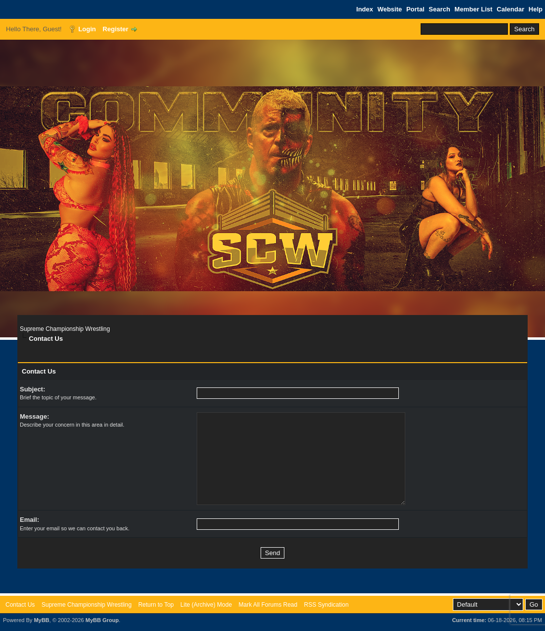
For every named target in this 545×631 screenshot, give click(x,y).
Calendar (511, 9)
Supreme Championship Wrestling (65, 328)
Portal (415, 9)
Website (390, 9)
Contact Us (20, 604)
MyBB (41, 620)
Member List (473, 9)
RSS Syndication (326, 604)
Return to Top (156, 604)
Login (87, 29)
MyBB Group (101, 620)
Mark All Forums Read (267, 604)
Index (364, 9)
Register (115, 29)
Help (536, 9)
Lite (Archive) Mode (206, 604)
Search (439, 9)
